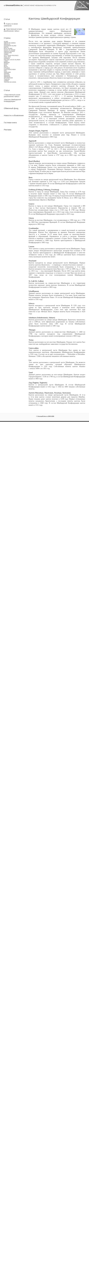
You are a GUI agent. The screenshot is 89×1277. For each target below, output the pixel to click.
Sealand (7, 75)
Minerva (7, 62)
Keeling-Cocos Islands (12, 59)
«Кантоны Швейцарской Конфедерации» (12, 100)
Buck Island (8, 48)
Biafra (6, 47)
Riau (5, 71)
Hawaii (6, 54)
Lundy (6, 61)
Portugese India (10, 69)
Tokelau (7, 79)
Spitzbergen (8, 78)
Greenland (8, 52)
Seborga (7, 76)
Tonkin (6, 80)
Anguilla (7, 44)
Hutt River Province (11, 55)
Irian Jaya (7, 57)
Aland (6, 41)
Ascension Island (10, 45)
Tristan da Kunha (10, 82)
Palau (6, 66)
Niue (5, 65)
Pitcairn (7, 68)
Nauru (6, 64)
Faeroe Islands (9, 51)
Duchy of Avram (9, 50)
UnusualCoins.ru (14, 5)
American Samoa (10, 43)
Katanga (7, 58)
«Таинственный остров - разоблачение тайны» (13, 30)
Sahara (6, 73)
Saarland (7, 72)
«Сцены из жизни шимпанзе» (11, 25)
